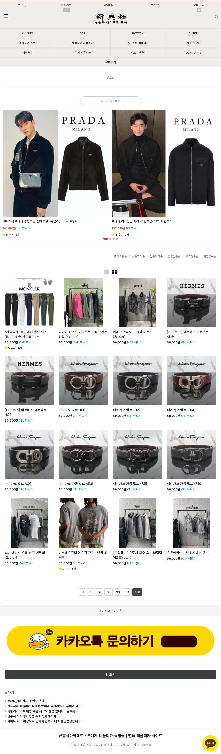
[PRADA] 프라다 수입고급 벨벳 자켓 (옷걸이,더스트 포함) (39, 221)
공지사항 (10, 692)
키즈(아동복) (138, 52)
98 (117, 591)
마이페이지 (110, 5)
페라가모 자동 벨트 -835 (130, 483)
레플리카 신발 (27, 43)
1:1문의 (110, 674)
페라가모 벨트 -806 (72, 409)
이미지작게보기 (114, 271)
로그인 (22, 5)
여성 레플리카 (83, 52)
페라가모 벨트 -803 (18, 483)
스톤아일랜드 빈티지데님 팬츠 (188, 552)
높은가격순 (156, 256)
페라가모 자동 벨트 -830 (184, 483)
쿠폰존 (155, 5)
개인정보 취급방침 (110, 610)
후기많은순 (192, 256)
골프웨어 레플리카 (138, 43)
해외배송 (27, 52)
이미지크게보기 (106, 271)
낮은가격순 (138, 256)
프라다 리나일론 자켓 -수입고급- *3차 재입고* (141, 221)
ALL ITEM (27, 33)
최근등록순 (209, 256)
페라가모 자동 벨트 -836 (76, 483)
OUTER (193, 33)
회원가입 (66, 5)
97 (107, 591)
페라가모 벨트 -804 (180, 409)
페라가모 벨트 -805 (126, 409)
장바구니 (199, 5)
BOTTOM (138, 33)
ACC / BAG (193, 43)
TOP (82, 33)
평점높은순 (174, 256)
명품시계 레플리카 (82, 43)
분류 (5, 16)
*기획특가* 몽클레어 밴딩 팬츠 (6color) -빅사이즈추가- (26, 334)
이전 (90, 592)
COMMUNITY (193, 52)
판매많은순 (120, 256)
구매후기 (110, 62)
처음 (82, 592)
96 (98, 591)
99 (126, 591)
